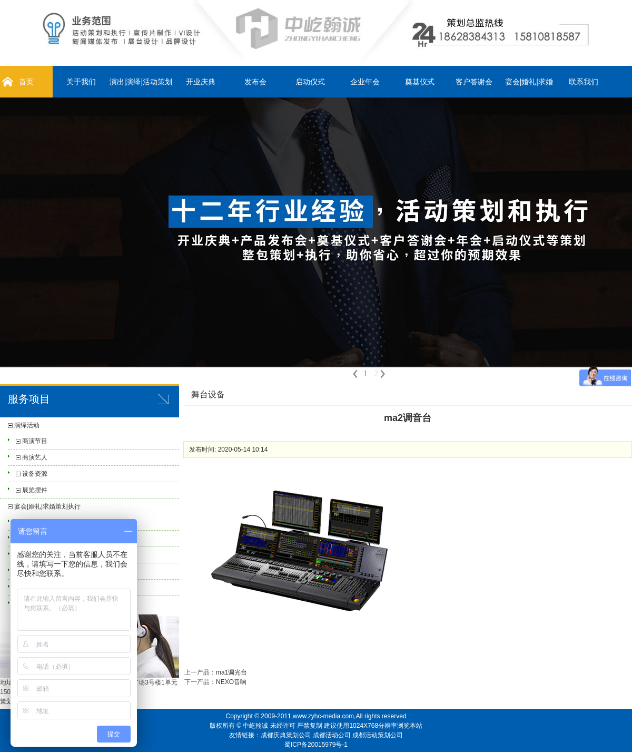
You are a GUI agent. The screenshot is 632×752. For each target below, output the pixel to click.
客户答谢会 (474, 81)
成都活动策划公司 (377, 735)
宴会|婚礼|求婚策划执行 (47, 506)
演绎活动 (26, 425)
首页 (26, 81)
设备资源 (34, 473)
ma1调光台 (231, 672)
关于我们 (81, 81)
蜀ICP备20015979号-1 (316, 744)
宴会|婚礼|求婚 (529, 81)
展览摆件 (34, 490)
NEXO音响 (231, 682)
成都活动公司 (332, 735)
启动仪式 (310, 81)
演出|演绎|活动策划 (141, 81)
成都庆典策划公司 (286, 735)
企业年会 (365, 81)
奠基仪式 (419, 81)
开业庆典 (200, 81)
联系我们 (583, 81)
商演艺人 (34, 457)
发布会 (255, 81)
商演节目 (34, 441)
